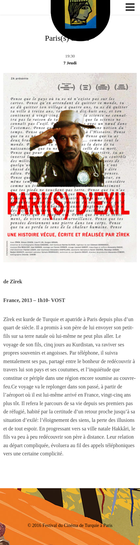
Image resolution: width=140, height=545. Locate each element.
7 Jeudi (70, 62)
